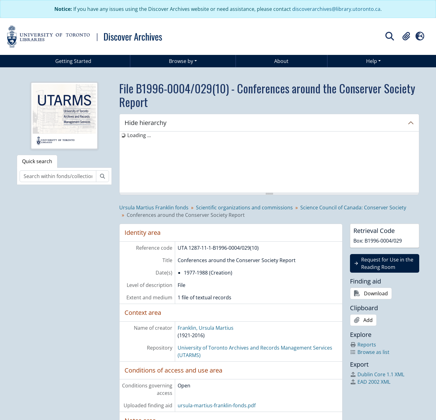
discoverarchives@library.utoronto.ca (336, 9)
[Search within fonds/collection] (58, 176)
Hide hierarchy (145, 122)
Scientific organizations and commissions (244, 207)
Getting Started (73, 61)
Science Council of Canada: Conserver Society (353, 207)
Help (371, 61)
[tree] (269, 163)
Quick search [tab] (37, 161)
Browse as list (369, 352)
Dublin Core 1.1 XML (377, 374)
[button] (406, 36)
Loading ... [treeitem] (139, 135)
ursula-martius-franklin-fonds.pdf (217, 405)
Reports (363, 344)
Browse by (181, 61)
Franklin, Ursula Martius (206, 327)
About (281, 61)
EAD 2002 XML (370, 381)
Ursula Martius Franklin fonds (153, 207)
